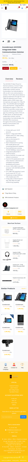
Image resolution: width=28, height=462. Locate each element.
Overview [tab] (9, 79)
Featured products (14, 386)
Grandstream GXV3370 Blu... (6, 304)
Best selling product (14, 390)
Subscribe (23, 417)
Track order (14, 402)
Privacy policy (15, 460)
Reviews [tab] (19, 79)
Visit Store (14, 217)
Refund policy (23, 460)
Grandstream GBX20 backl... (19, 327)
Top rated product (14, 392)
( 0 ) (19, 231)
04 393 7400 (5, 4)
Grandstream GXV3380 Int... (6, 327)
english (23, 4)
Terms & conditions (6, 460)
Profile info (14, 398)
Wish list (14, 400)
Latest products (14, 388)
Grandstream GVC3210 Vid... (6, 350)
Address (14, 404)
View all (24, 288)
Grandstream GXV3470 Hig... (19, 304)
